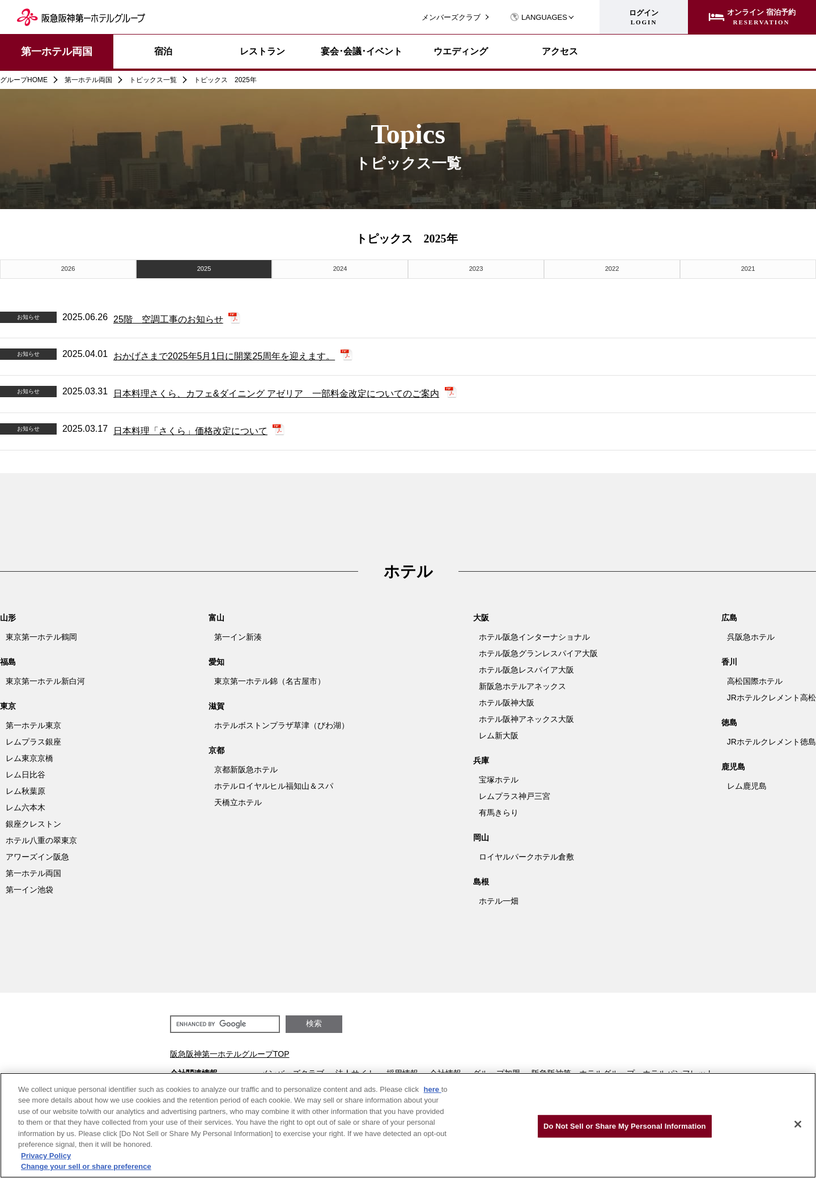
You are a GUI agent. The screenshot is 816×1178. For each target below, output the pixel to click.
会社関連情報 (194, 1071)
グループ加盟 (496, 1070)
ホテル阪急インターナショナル (534, 634)
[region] (408, 1125)
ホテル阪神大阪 (506, 700)
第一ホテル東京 (33, 723)
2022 (612, 268)
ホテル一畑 (498, 898)
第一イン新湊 (238, 634)
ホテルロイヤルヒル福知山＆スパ (273, 783)
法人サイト (355, 1070)
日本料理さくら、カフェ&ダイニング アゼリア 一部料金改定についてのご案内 (276, 392)
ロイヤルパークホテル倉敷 (526, 854)
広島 (729, 615)
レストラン (262, 51)
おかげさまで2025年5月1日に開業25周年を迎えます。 (224, 354)
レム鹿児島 (747, 783)
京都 (216, 747)
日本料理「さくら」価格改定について (190, 428)
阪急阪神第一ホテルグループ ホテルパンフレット (623, 1070)
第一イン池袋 (29, 887)
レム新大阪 (498, 733)
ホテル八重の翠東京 (41, 838)
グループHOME (24, 79)
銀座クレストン (33, 821)
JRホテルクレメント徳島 (771, 739)
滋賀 (216, 703)
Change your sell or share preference (86, 1166)
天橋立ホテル (238, 800)
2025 (204, 268)
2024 (340, 268)
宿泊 (163, 51)
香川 (729, 659)
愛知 (216, 659)
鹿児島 (733, 764)
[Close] (797, 1124)
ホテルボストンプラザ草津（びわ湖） (281, 723)
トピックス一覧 (153, 79)
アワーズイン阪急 (37, 854)
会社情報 (445, 1070)
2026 (68, 268)
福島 (8, 659)
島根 (481, 879)
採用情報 (402, 1070)
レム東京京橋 (29, 755)
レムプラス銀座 (33, 739)
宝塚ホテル (498, 777)
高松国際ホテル (755, 678)
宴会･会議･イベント (361, 51)
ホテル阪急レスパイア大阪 (526, 667)
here (432, 1089)
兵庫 (481, 758)
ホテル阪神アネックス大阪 (526, 716)
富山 (216, 615)
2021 (748, 268)
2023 (476, 268)
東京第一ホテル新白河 (45, 678)
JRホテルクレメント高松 (771, 695)
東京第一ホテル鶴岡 (41, 634)
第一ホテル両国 (56, 51)
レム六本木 (25, 805)
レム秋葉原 (25, 788)
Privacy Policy (46, 1155)
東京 (8, 703)
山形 (8, 615)
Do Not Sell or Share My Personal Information (624, 1126)
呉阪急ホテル (751, 634)
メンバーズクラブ (451, 17)
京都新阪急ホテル (246, 767)
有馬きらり (498, 810)
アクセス (560, 51)
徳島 (729, 720)
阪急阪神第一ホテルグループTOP (230, 1052)
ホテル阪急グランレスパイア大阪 (538, 651)
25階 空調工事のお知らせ (168, 317)
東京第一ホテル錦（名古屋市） (269, 678)
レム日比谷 (25, 772)
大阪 (481, 615)
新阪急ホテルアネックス (522, 683)
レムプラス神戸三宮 (514, 793)
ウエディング (461, 51)
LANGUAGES (538, 17)
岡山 (481, 835)
